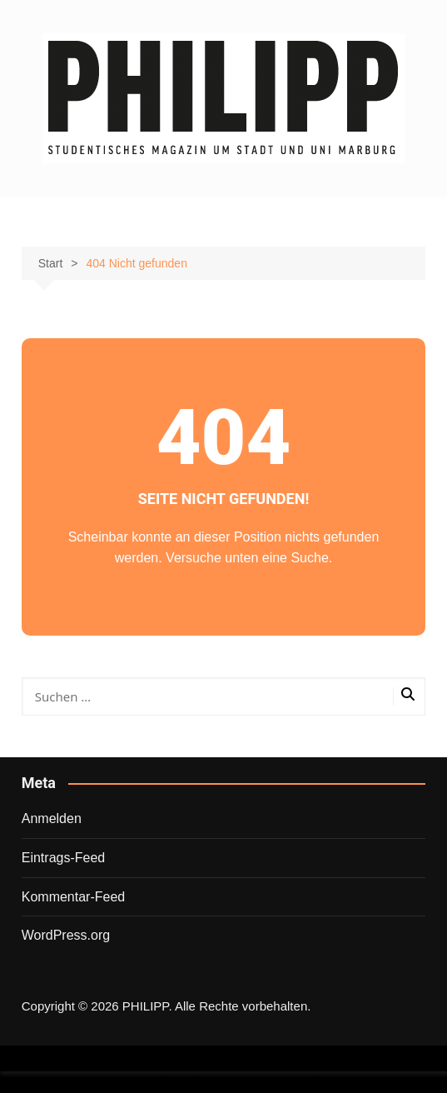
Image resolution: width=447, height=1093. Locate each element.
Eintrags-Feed (64, 858)
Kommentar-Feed (74, 897)
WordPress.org (66, 935)
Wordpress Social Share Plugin (141, 1082)
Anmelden (52, 818)
